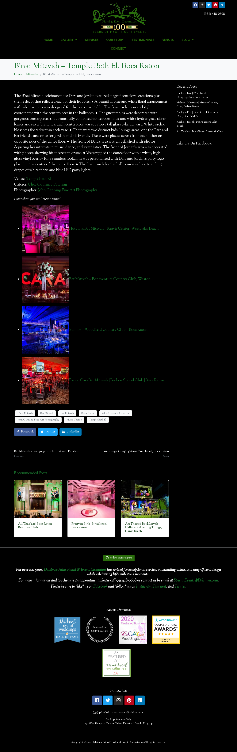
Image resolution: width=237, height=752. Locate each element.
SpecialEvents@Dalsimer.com (196, 580)
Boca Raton (87, 413)
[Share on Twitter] (48, 432)
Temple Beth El (38, 179)
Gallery (68, 39)
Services (91, 40)
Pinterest (159, 586)
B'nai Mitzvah (25, 413)
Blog (187, 39)
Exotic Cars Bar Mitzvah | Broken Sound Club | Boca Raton (116, 380)
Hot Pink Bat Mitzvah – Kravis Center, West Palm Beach (114, 229)
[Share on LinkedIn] (70, 432)
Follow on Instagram (119, 558)
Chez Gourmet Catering (47, 184)
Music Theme (74, 420)
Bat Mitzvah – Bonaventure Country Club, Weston (110, 279)
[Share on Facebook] (25, 432)
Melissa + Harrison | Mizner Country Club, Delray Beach (197, 105)
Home (48, 40)
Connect (118, 48)
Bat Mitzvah (67, 413)
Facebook (100, 586)
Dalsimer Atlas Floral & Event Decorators (75, 570)
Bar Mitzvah (46, 413)
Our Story (115, 40)
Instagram (143, 586)
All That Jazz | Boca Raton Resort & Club (200, 132)
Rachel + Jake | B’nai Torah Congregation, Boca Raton (192, 95)
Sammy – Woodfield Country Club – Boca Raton (108, 330)
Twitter (179, 586)
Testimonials (143, 40)
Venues (168, 40)
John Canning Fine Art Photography (67, 190)
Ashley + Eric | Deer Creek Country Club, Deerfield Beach (197, 114)
